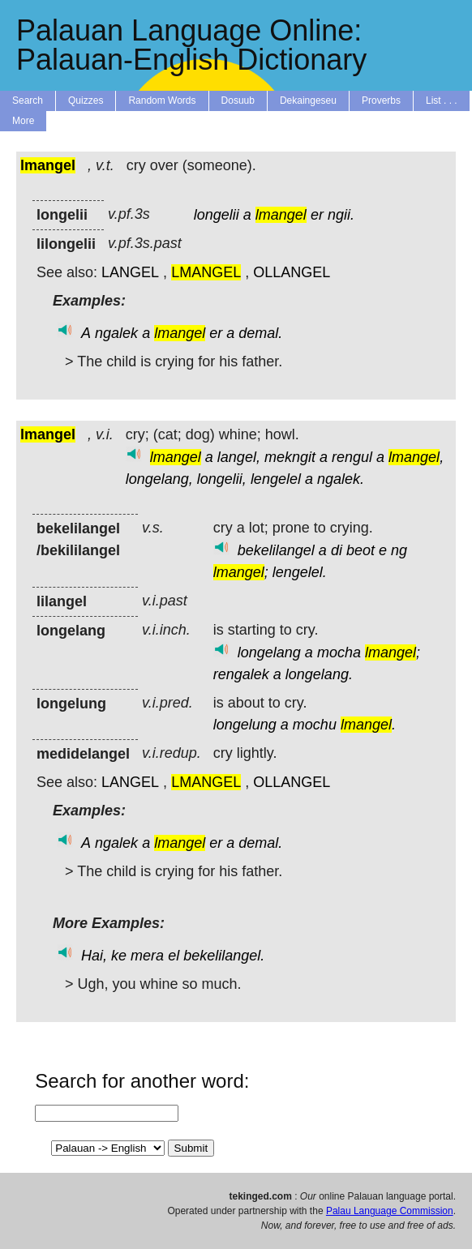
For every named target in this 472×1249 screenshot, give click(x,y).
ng (399, 550)
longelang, (159, 479)
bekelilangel (276, 550)
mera (147, 955)
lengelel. (299, 572)
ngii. (341, 215)
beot (360, 550)
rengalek (241, 674)
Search (27, 100)
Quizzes (85, 100)
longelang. (319, 674)
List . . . (441, 100)
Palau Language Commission (389, 1211)
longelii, (222, 479)
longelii (216, 215)
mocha (339, 652)
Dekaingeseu (308, 100)
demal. (260, 333)
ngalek (116, 333)
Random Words (161, 100)
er (317, 215)
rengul (352, 457)
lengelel (276, 479)
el (173, 955)
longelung (245, 724)
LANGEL (130, 272)
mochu (315, 724)
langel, (238, 457)
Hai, (94, 955)
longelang (269, 652)
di (336, 550)
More (23, 120)
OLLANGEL (291, 272)
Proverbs (381, 100)
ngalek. (340, 479)
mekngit (289, 457)
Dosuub (238, 100)
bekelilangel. (223, 955)
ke (119, 955)
